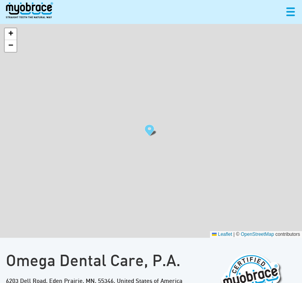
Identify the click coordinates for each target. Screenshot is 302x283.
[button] (151, 131)
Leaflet (222, 234)
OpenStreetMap (257, 234)
